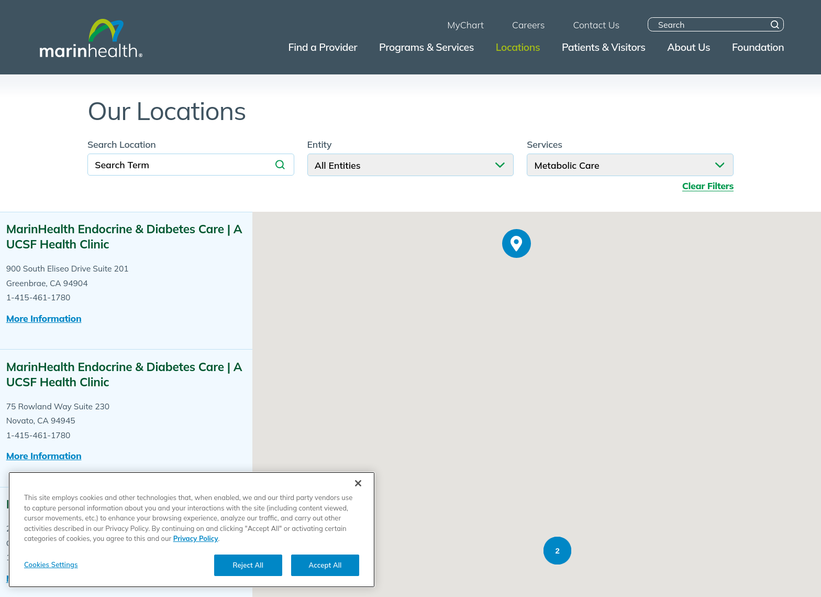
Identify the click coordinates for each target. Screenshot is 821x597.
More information (44, 318)
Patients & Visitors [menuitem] (604, 46)
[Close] (358, 487)
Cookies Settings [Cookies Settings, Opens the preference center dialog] (51, 568)
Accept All (325, 569)
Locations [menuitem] (518, 46)
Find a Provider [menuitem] (323, 46)
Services (544, 144)
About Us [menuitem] (688, 46)
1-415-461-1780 (38, 297)
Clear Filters (708, 186)
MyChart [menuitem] (465, 24)
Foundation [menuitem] (758, 46)
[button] (515, 292)
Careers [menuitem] (528, 24)
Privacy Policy (195, 542)
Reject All (248, 569)
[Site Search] (775, 24)
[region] (191, 534)
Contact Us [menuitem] (596, 24)
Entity (319, 144)
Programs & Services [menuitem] (426, 46)
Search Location (121, 144)
